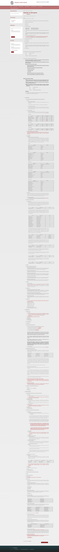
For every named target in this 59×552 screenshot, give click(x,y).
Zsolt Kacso (32, 549)
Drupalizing (16, 549)
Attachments (28, 14)
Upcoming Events (13, 20)
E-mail (12, 30)
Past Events (15, 6)
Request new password (14, 50)
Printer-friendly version (44, 542)
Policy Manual (40, 6)
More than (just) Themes (24, 549)
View (25, 14)
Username (12, 43)
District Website (33, 6)
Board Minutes (27, 6)
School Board (21, 6)
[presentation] (17, 34)
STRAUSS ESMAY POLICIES (14, 8)
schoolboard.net (15, 547)
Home (11, 6)
